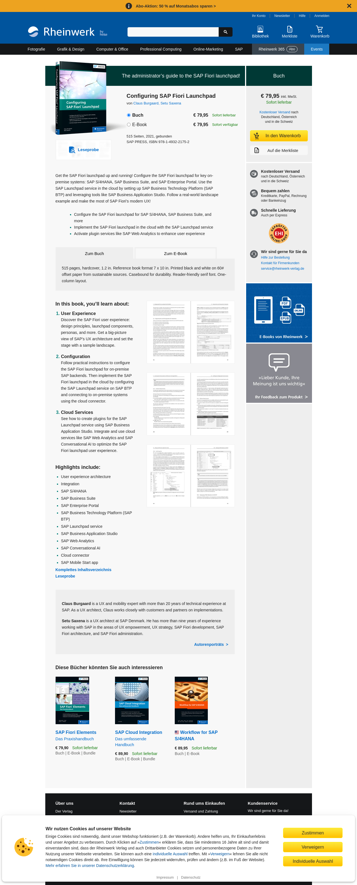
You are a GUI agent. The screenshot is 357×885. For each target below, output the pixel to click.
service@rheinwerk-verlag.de (282, 269)
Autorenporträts (209, 644)
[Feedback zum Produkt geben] (279, 374)
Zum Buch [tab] (94, 253)
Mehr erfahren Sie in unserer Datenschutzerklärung (90, 865)
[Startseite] (68, 32)
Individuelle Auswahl (313, 861)
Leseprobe (65, 576)
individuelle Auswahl (170, 854)
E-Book (139, 124)
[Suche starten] (226, 32)
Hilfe (302, 16)
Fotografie (36, 49)
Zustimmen (149, 842)
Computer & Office (112, 49)
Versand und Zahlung (201, 811)
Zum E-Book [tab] (175, 253)
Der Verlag (64, 811)
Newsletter (282, 16)
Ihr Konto (259, 16)
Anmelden (321, 16)
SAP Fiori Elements (81, 735)
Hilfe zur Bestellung (275, 257)
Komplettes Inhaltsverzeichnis (84, 570)
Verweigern (220, 854)
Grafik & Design (70, 49)
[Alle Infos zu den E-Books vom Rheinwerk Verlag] (279, 313)
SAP (239, 49)
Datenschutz (191, 877)
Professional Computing (161, 49)
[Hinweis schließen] (349, 6)
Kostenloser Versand (274, 112)
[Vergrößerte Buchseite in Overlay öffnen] (191, 332)
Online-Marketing (208, 49)
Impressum (165, 877)
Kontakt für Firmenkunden (280, 263)
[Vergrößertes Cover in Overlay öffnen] (80, 98)
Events (317, 49)
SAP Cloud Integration (140, 738)
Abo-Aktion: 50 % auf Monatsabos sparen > (176, 6)
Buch (137, 115)
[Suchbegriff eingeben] (173, 32)
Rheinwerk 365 (278, 49)
